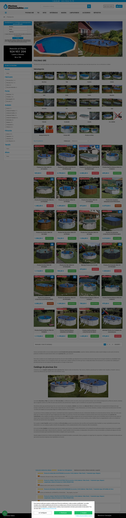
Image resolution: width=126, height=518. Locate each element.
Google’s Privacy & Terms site (48, 508)
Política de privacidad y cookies (84, 516)
